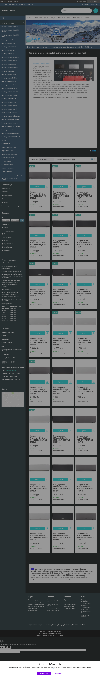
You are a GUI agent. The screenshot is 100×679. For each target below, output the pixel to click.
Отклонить (58, 673)
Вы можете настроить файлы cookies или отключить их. (49, 669)
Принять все (44, 673)
